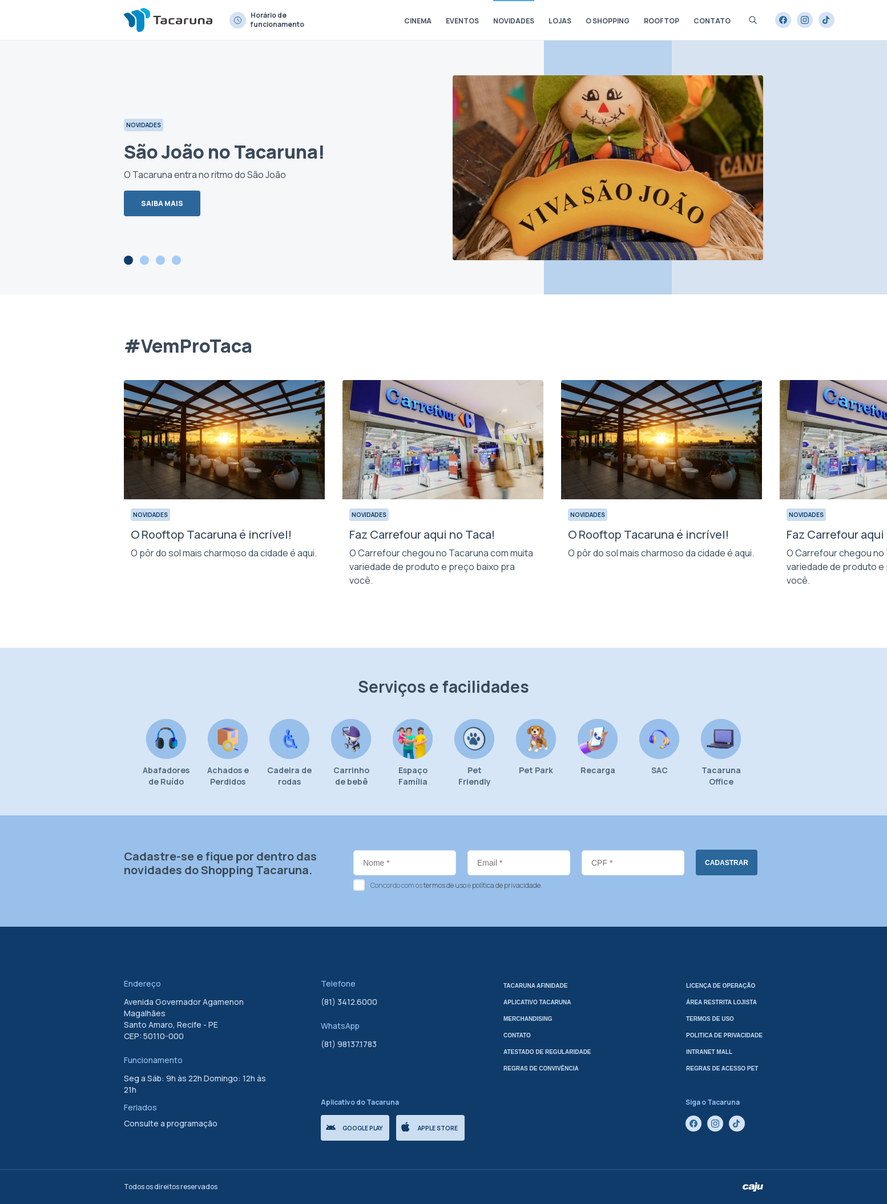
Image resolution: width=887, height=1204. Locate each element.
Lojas (560, 21)
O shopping (608, 21)
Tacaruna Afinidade (535, 986)
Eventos (462, 21)
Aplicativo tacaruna (537, 1002)
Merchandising (528, 1019)
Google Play (354, 1128)
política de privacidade (506, 885)
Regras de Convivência (541, 1068)
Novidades (513, 21)
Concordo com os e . (456, 885)
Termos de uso (710, 1019)
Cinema (418, 21)
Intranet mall (709, 1052)
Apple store (429, 1127)
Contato (712, 21)
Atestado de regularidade (547, 1052)
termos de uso (445, 885)
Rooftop (661, 21)
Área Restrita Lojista (721, 1002)
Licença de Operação (720, 986)
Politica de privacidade (724, 1035)
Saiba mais (162, 203)
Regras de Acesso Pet (722, 1068)
